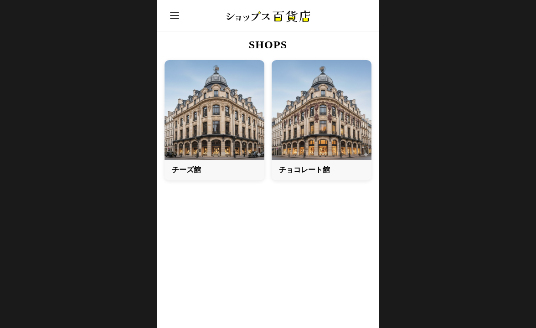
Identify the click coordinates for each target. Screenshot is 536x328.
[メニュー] (175, 15)
